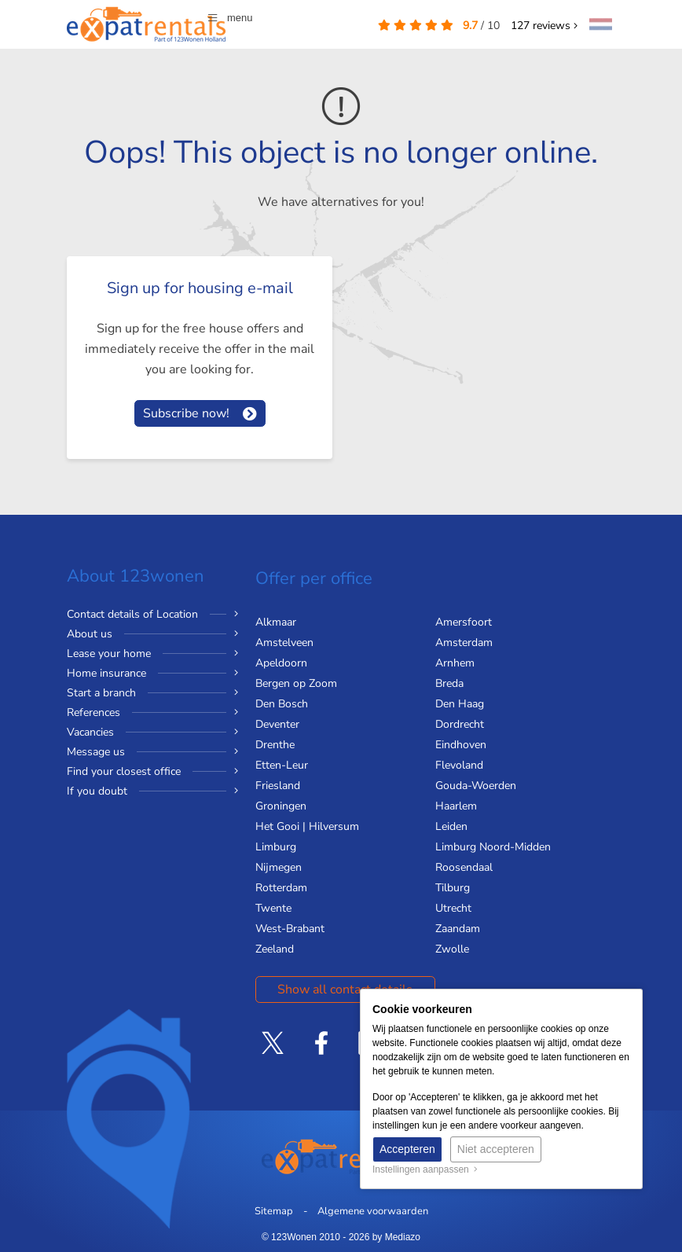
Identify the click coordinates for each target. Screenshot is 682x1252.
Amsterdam (464, 642)
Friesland (277, 785)
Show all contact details (344, 989)
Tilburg (452, 887)
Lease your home (109, 653)
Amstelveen (284, 642)
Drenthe (275, 744)
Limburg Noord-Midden (493, 846)
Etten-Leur (281, 765)
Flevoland (459, 765)
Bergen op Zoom (296, 683)
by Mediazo (396, 1237)
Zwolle (452, 949)
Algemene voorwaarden (372, 1211)
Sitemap (274, 1211)
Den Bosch (281, 703)
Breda (449, 683)
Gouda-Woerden (475, 785)
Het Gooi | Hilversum (307, 826)
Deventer (277, 724)
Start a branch (101, 692)
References (93, 712)
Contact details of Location (132, 614)
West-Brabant (289, 928)
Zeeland (274, 949)
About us (89, 633)
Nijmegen (278, 867)
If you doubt (97, 791)
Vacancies (90, 732)
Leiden (451, 826)
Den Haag (459, 703)
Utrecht (453, 908)
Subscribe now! (186, 413)
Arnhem (455, 662)
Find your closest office (124, 771)
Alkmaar (275, 622)
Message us (96, 751)
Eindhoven (460, 744)
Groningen (280, 806)
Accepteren (407, 1149)
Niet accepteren (495, 1149)
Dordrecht (459, 724)
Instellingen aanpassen (425, 1169)
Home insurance (106, 673)
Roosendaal (464, 867)
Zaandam (457, 928)
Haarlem (456, 806)
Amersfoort (463, 622)
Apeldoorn (281, 662)
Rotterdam (281, 887)
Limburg (275, 846)
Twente (273, 908)
